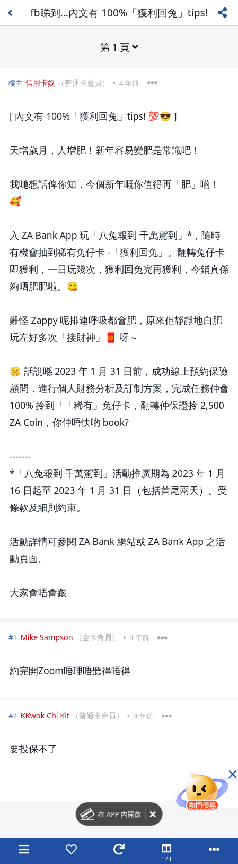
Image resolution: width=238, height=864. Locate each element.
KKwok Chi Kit (45, 715)
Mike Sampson (47, 637)
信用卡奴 (40, 83)
